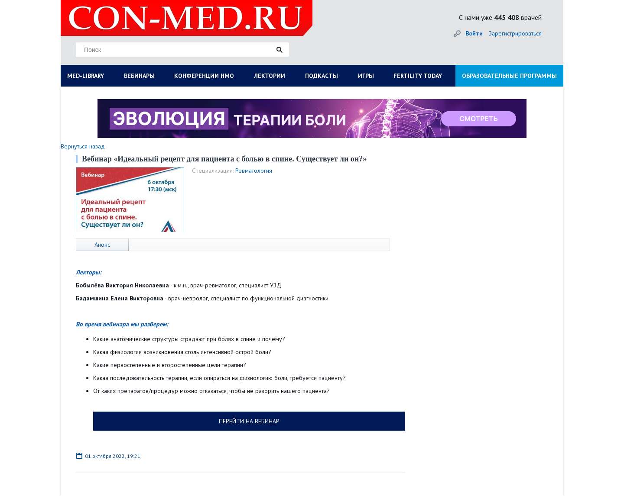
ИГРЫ (366, 76)
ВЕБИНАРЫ (139, 76)
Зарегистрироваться (515, 33)
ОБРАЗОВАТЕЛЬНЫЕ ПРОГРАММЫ (509, 76)
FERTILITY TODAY (417, 76)
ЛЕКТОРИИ (269, 76)
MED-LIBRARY (85, 76)
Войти (474, 33)
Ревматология (253, 170)
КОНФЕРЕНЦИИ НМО (204, 76)
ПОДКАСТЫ (321, 76)
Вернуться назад (83, 146)
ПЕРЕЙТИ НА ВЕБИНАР (249, 421)
